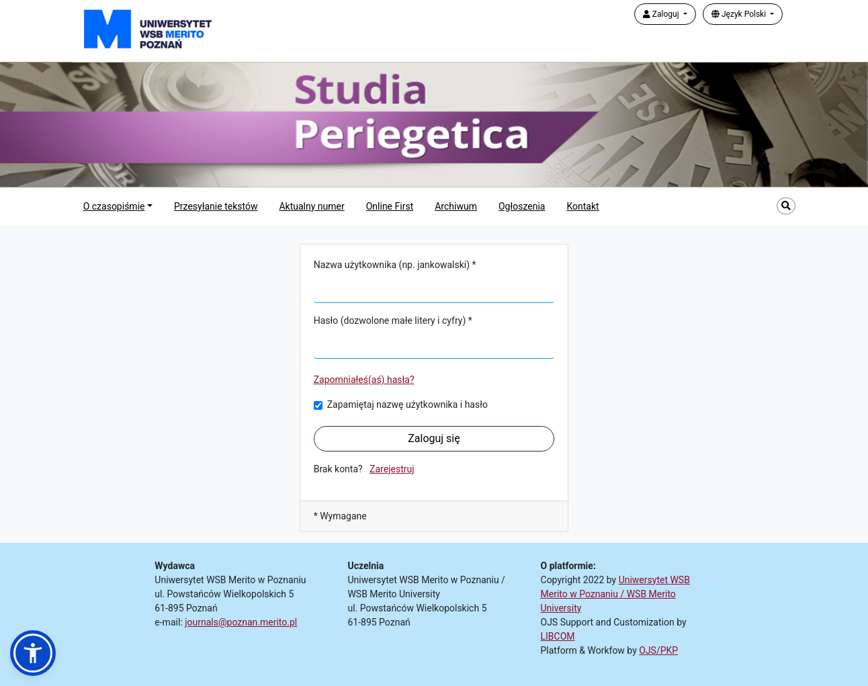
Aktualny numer (311, 206)
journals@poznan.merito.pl (241, 622)
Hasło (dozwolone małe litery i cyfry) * (393, 320)
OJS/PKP (658, 650)
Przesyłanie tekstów (215, 206)
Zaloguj (662, 14)
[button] (32, 653)
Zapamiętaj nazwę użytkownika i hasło (407, 404)
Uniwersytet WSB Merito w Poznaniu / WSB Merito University (615, 593)
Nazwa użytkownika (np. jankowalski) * (395, 264)
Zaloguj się (434, 438)
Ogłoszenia (522, 206)
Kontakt (582, 206)
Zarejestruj (392, 469)
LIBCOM (558, 636)
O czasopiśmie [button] (114, 206)
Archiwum (456, 206)
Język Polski (739, 14)
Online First (390, 206)
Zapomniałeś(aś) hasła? (364, 379)
